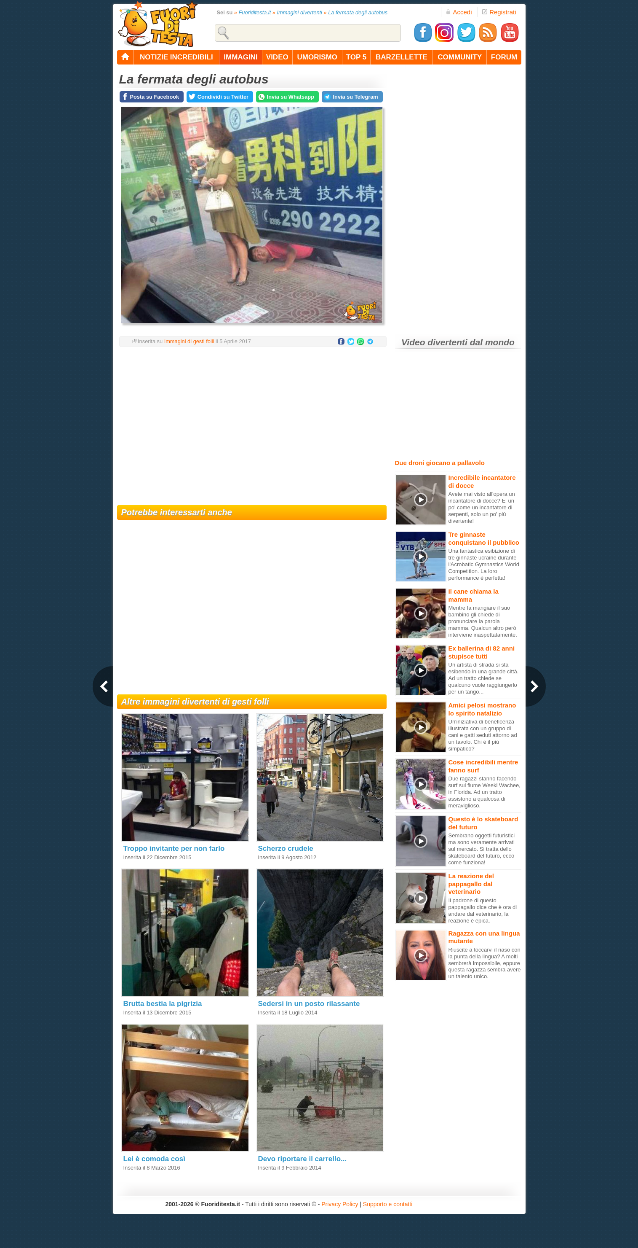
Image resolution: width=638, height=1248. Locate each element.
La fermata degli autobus (357, 12)
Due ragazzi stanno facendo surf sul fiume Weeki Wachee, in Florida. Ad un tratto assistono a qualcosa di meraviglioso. (484, 792)
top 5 (356, 57)
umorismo (317, 57)
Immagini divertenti (299, 12)
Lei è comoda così (154, 1159)
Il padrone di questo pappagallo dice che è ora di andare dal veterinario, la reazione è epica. (482, 910)
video (277, 57)
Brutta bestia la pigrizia (162, 1004)
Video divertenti (434, 342)
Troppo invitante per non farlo (174, 849)
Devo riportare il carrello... (302, 1159)
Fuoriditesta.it (254, 12)
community (460, 57)
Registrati (499, 12)
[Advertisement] (252, 421)
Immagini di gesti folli (189, 341)
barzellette (401, 57)
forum (504, 57)
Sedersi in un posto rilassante (309, 1004)
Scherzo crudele (285, 849)
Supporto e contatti (388, 1204)
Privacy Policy (339, 1204)
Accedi (459, 12)
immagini (240, 57)
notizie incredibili (176, 57)
